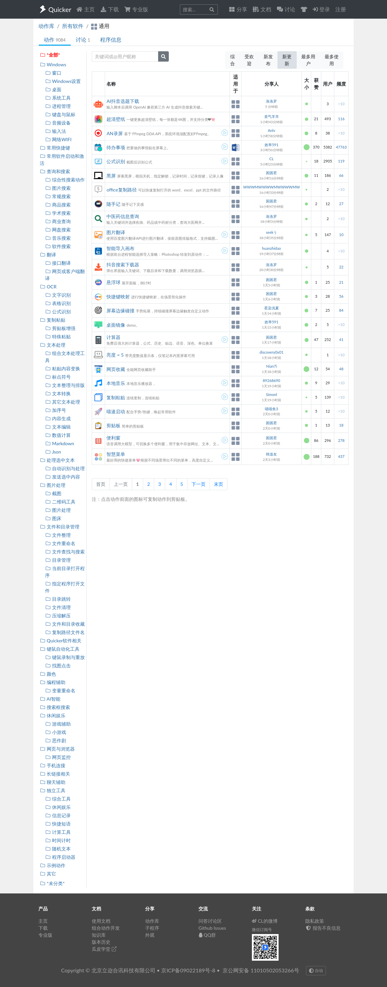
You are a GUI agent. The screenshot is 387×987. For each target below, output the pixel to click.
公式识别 (58, 311)
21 (341, 282)
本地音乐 (115, 383)
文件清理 (58, 607)
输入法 (55, 131)
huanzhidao (271, 248)
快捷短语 (58, 823)
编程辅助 (52, 682)
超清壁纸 (115, 119)
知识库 (99, 935)
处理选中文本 (57, 460)
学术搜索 (58, 213)
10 (341, 234)
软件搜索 (58, 246)
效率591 (271, 145)
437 (341, 456)
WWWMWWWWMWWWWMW (271, 187)
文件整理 (58, 535)
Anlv (271, 130)
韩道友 (271, 454)
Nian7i (271, 366)
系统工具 (58, 98)
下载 (109, 9)
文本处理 (52, 345)
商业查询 (58, 221)
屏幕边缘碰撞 (120, 310)
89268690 (271, 380)
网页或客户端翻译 (65, 274)
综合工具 (58, 799)
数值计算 (58, 435)
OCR (48, 286)
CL (271, 159)
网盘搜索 (58, 229)
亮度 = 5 (114, 355)
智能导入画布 (120, 248)
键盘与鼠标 (60, 114)
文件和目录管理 (59, 526)
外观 (149, 935)
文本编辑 (58, 427)
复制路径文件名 (65, 632)
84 (341, 310)
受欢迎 (249, 60)
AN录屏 (114, 133)
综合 (232, 60)
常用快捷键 (55, 148)
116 (341, 119)
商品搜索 (58, 204)
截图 (53, 493)
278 (341, 440)
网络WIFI (58, 139)
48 (341, 369)
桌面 (53, 89)
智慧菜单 (115, 454)
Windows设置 (63, 81)
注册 (340, 9)
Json (53, 452)
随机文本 (58, 848)
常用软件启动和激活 (62, 159)
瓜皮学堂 (104, 949)
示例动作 (52, 865)
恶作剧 (55, 740)
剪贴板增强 (60, 328)
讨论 (83, 39)
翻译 (48, 254)
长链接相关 (55, 774)
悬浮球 (113, 282)
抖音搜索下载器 (122, 264)
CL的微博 (265, 921)
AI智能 (50, 699)
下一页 (198, 484)
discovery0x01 (272, 352)
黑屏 (111, 175)
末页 (218, 484)
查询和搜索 (55, 171)
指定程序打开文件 (65, 587)
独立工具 (52, 790)
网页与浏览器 (57, 749)
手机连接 (52, 765)
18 (341, 425)
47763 (341, 147)
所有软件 (72, 26)
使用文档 (101, 921)
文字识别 (58, 295)
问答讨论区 (210, 921)
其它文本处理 (62, 402)
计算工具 (58, 832)
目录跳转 (58, 599)
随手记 (113, 204)
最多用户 (308, 60)
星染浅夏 (271, 308)
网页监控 (58, 757)
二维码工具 (60, 501)
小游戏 (55, 732)
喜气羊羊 (271, 116)
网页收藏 (115, 369)
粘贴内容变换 (62, 368)
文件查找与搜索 (65, 551)
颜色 (48, 674)
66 (341, 175)
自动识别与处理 (65, 468)
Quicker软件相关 (60, 640)
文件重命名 (60, 543)
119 (341, 161)
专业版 (136, 9)
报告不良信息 (323, 928)
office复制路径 (121, 189)
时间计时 (58, 840)
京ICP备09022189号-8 (188, 970)
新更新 (287, 60)
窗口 (53, 73)
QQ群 (207, 935)
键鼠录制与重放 (65, 657)
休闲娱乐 (52, 715)
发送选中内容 (62, 477)
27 (341, 203)
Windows (53, 64)
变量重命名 (60, 690)
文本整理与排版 (65, 385)
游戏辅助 (58, 724)
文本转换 (58, 393)
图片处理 (52, 485)
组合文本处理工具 (65, 356)
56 (341, 296)
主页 (85, 9)
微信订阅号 (262, 929)
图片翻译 (115, 232)
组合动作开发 (106, 928)
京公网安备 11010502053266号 (261, 970)
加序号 (55, 410)
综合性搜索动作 (65, 179)
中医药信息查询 (122, 216)
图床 (53, 518)
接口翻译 (58, 263)
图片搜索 (58, 188)
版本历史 (101, 942)
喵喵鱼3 (271, 409)
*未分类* (52, 883)
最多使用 (332, 60)
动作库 (46, 26)
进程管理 (58, 106)
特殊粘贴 (58, 336)
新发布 (268, 60)
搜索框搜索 (55, 707)
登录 (321, 9)
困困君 (271, 172)
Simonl (271, 394)
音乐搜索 (58, 238)
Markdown (59, 443)
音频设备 (58, 123)
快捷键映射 (118, 296)
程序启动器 (60, 857)
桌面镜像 (115, 325)
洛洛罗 (271, 101)
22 (341, 267)
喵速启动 (115, 411)
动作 (55, 39)
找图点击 (58, 665)
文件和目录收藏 (65, 624)
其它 (48, 873)
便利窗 (113, 438)
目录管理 (58, 560)
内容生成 (58, 418)
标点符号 (58, 377)
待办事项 (115, 147)
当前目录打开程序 (65, 571)
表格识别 (58, 303)
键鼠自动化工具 (59, 649)
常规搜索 (58, 196)
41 (341, 339)
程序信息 (110, 39)
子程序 (152, 928)
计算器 (113, 337)
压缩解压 (58, 615)
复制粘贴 (52, 320)
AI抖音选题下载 (122, 101)
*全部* (50, 55)
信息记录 (58, 815)
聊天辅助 (52, 782)
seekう (271, 232)
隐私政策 (314, 921)
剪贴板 (113, 425)
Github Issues (212, 928)
